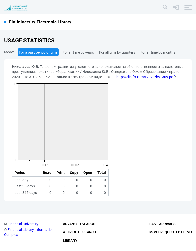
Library (70, 241)
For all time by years (78, 52)
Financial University (23, 224)
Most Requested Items (170, 232)
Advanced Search (79, 224)
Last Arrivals (162, 224)
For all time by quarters (117, 52)
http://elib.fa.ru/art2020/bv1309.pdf (145, 77)
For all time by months (157, 52)
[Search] (165, 7)
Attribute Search (79, 232)
